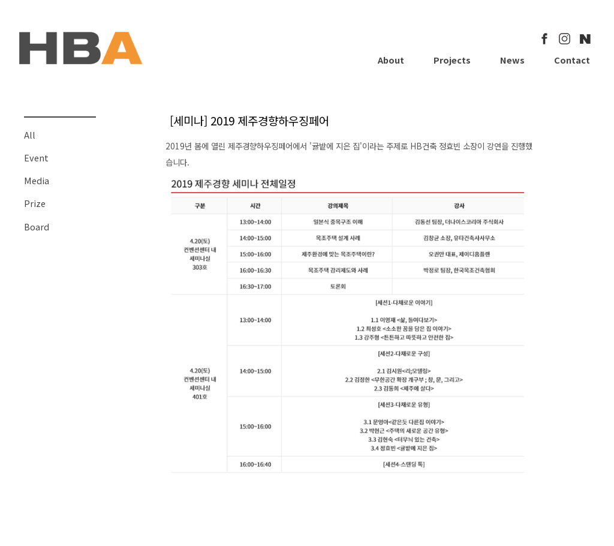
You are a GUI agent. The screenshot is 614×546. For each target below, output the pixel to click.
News (512, 59)
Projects (452, 59)
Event (36, 157)
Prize (35, 203)
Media (36, 180)
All (29, 134)
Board (36, 226)
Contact (572, 59)
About (391, 59)
